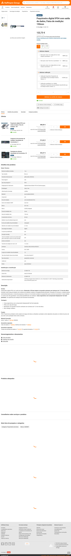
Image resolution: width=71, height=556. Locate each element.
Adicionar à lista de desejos (44, 104)
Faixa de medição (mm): (42, 43)
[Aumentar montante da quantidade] (68, 92)
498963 (29, 324)
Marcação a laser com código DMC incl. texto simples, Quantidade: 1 (51, 66)
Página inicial (4, 11)
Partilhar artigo (58, 104)
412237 (20, 329)
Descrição (23, 112)
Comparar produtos (33, 112)
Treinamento (29, 7)
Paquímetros (25, 11)
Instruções (4, 341)
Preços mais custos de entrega (53, 36)
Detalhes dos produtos (13, 112)
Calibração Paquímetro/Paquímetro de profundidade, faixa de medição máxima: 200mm (50, 78)
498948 (13, 324)
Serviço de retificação (23, 536)
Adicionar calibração (44, 72)
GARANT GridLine (5, 535)
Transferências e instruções (60, 532)
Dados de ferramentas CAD (25, 533)
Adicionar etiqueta (43, 51)
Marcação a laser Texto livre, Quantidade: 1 (51, 60)
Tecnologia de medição (15, 11)
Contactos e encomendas (60, 527)
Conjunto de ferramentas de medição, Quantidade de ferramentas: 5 (17, 140)
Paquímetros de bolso (35, 11)
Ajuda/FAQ (56, 530)
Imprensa (3, 532)
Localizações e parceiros (6, 529)
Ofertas (3, 112)
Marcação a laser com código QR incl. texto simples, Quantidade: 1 (50, 55)
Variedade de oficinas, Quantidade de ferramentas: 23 (18, 152)
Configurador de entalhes (24, 535)
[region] (5, 27)
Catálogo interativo (23, 527)
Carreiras (3, 527)
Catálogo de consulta (43, 108)
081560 (11, 320)
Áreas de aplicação (15, 7)
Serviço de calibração (23, 538)
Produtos (7, 7)
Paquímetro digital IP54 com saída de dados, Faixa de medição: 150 (17, 124)
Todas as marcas (5, 538)
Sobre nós (3, 530)
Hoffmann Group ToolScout (25, 529)
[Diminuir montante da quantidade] (38, 92)
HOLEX (2, 536)
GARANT (3, 533)
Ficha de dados (6, 337)
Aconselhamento (58, 529)
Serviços (23, 7)
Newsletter (56, 533)
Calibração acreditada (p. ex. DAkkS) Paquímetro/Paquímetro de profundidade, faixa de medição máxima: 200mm (51, 85)
